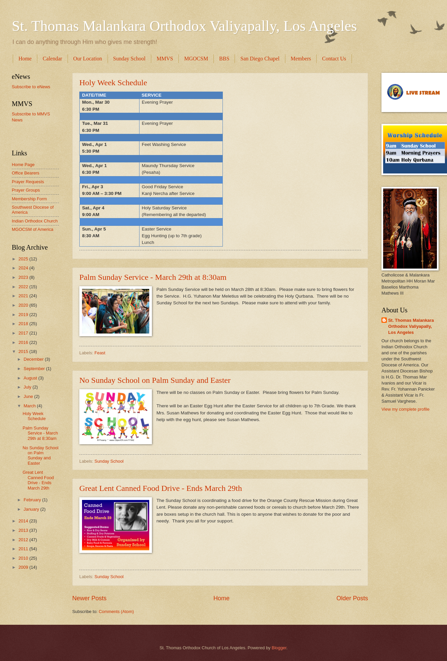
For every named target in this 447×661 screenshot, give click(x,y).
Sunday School (129, 58)
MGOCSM (196, 58)
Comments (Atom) (116, 611)
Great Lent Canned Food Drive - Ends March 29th (160, 488)
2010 (23, 558)
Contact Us (334, 58)
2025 (23, 258)
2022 (23, 286)
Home (25, 58)
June (29, 396)
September (35, 368)
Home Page (23, 164)
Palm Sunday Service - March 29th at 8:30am (153, 277)
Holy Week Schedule (113, 82)
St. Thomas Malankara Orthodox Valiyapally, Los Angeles (184, 26)
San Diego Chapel (259, 58)
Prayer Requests (28, 181)
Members (301, 58)
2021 (23, 295)
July (28, 387)
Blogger (279, 647)
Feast (99, 352)
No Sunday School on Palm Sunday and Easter (155, 380)
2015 (23, 351)
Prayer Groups (26, 190)
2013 (23, 530)
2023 (23, 277)
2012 (23, 539)
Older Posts (352, 598)
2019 (23, 314)
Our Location (87, 58)
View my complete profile (405, 409)
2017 (23, 333)
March (30, 405)
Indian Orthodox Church (35, 220)
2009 (23, 567)
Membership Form (29, 198)
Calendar (52, 58)
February (33, 499)
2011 (23, 548)
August (31, 377)
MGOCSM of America (32, 229)
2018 (23, 323)
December (34, 359)
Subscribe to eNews (31, 86)
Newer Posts (89, 598)
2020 (23, 305)
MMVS (165, 58)
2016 (23, 342)
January (32, 509)
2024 (23, 267)
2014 (23, 520)
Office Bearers (25, 172)
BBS (224, 58)
